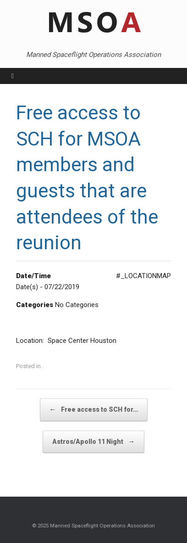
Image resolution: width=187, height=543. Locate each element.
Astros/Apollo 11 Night (93, 442)
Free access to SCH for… (94, 409)
